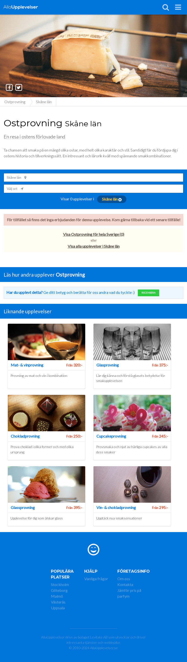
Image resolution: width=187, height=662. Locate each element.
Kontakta (125, 584)
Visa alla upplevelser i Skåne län (94, 246)
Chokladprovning (25, 436)
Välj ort (15, 189)
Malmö (57, 596)
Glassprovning (23, 507)
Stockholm (60, 584)
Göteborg (59, 590)
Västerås (58, 602)
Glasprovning (107, 365)
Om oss (123, 578)
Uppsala (58, 607)
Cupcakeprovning (111, 436)
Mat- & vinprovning (27, 365)
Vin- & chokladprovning (116, 507)
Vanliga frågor (96, 578)
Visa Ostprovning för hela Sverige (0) (93, 234)
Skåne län (16, 177)
